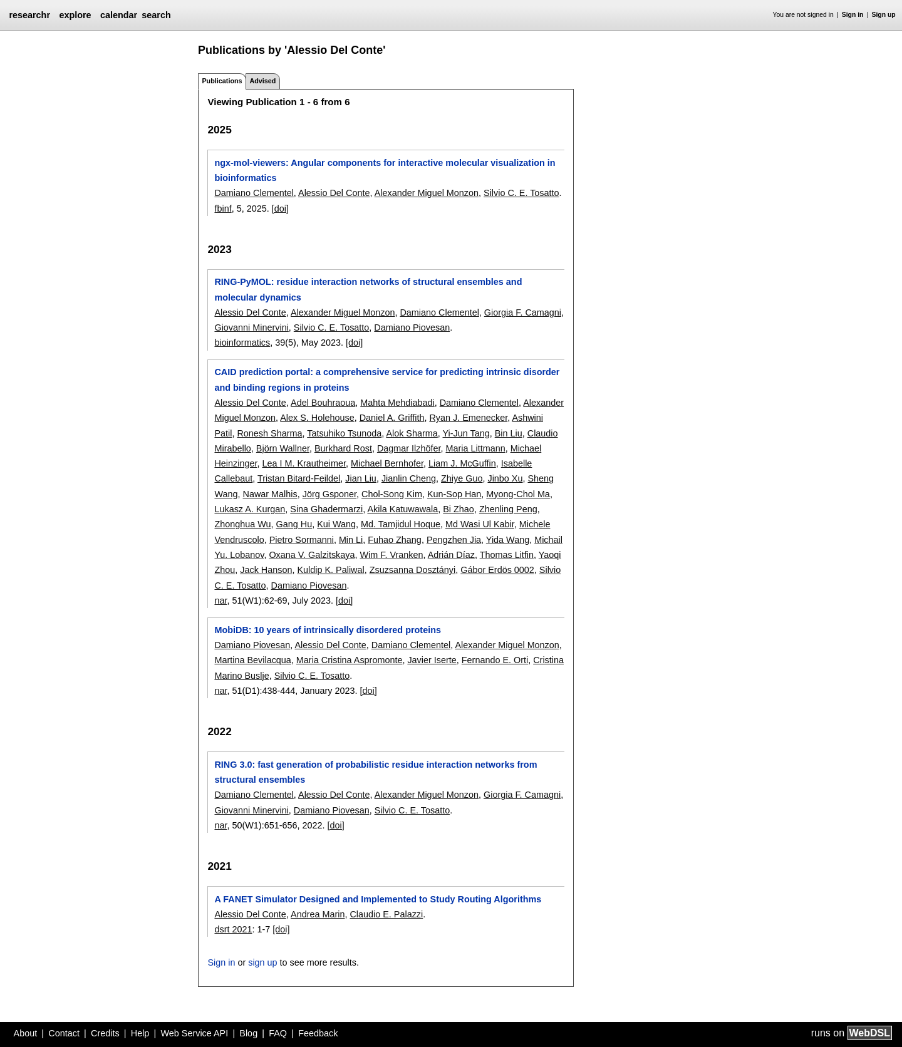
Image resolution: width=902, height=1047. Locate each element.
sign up (262, 962)
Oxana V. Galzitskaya (312, 555)
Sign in (853, 14)
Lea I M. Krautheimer (304, 463)
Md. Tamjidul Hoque (400, 524)
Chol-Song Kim (391, 494)
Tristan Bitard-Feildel (298, 478)
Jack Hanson (266, 570)
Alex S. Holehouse (317, 418)
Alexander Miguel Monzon (427, 193)
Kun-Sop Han (454, 494)
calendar (118, 15)
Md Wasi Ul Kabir (479, 524)
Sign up (884, 14)
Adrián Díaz (451, 555)
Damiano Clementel (253, 193)
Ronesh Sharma (269, 433)
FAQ (278, 1033)
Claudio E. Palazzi (386, 914)
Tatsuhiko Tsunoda (344, 433)
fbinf (222, 209)
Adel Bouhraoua (323, 403)
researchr (29, 15)
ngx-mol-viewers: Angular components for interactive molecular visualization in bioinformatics (384, 170)
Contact (64, 1033)
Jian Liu (360, 478)
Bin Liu (508, 433)
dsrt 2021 (233, 929)
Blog (248, 1033)
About (26, 1033)
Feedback (318, 1033)
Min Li (351, 540)
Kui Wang (336, 524)
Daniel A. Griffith (392, 418)
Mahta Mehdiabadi (397, 403)
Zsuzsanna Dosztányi (413, 570)
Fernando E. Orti (495, 660)
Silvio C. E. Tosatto (521, 193)
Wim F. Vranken (391, 555)
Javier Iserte (431, 660)
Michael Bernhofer (387, 463)
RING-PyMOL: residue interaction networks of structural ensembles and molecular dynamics (368, 289)
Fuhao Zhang (395, 540)
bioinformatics (242, 343)
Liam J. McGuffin (462, 463)
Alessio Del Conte (334, 193)
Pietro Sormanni (301, 540)
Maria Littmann (475, 448)
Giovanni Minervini (251, 327)
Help (140, 1033)
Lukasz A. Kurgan (249, 509)
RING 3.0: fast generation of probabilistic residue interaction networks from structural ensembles (375, 772)
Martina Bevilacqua (252, 660)
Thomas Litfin (507, 555)
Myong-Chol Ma (518, 494)
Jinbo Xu (504, 478)
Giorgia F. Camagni (522, 312)
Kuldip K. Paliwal (330, 570)
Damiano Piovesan (412, 327)
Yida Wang (507, 540)
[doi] (280, 209)
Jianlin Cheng (408, 478)
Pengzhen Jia (454, 540)
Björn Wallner (282, 448)
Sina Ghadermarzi (326, 509)
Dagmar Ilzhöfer (409, 448)
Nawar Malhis (270, 494)
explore (75, 15)
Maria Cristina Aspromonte (349, 660)
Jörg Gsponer (329, 494)
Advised (262, 81)
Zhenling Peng (508, 509)
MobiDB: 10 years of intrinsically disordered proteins (327, 630)
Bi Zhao (458, 509)
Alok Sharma (411, 433)
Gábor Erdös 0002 (497, 570)
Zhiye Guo (461, 478)
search (156, 15)
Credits (105, 1033)
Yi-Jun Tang (466, 433)
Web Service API (194, 1033)
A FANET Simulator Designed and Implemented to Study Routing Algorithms (377, 899)
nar (220, 601)
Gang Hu (294, 524)
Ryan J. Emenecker (468, 418)
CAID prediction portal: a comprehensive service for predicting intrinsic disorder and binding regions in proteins (386, 379)
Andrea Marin (318, 914)
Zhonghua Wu (242, 524)
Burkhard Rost (343, 448)
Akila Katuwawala (402, 509)
